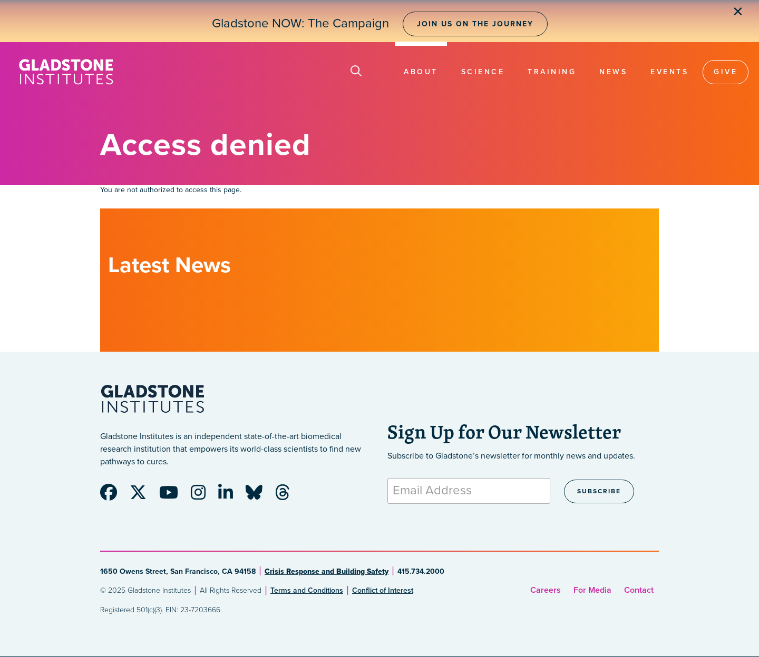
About (421, 71)
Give (725, 71)
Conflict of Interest (382, 590)
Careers (545, 590)
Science (483, 71)
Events (669, 71)
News (613, 71)
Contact (639, 590)
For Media (592, 590)
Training (552, 71)
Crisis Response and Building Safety (326, 571)
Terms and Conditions (306, 590)
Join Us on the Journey (475, 23)
